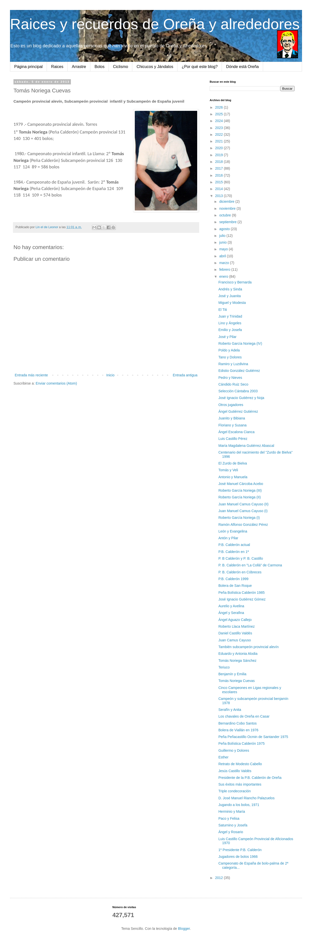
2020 (219, 148)
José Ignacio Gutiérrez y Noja (241, 398)
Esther (223, 757)
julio (222, 236)
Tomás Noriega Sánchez (237, 661)
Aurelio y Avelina (231, 606)
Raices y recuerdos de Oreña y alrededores (155, 24)
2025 (219, 114)
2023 (219, 128)
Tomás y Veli (228, 470)
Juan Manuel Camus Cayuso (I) (243, 511)
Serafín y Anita (229, 710)
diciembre (227, 201)
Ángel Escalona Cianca (236, 432)
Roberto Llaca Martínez (236, 626)
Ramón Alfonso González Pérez (243, 525)
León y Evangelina (232, 531)
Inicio (110, 375)
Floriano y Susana (232, 425)
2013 (219, 196)
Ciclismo (120, 67)
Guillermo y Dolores (233, 750)
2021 (219, 141)
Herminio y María (231, 811)
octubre (225, 215)
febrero (225, 269)
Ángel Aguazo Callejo (235, 620)
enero (224, 276)
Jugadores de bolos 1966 (238, 857)
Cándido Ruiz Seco (233, 384)
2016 (219, 175)
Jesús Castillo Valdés (234, 771)
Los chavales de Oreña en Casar (244, 716)
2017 (219, 168)
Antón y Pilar (228, 538)
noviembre (227, 208)
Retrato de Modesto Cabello (240, 764)
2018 (219, 162)
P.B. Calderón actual (234, 545)
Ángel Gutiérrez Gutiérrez (238, 411)
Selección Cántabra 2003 (238, 391)
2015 (219, 182)
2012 (219, 878)
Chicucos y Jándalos (155, 67)
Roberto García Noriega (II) (239, 497)
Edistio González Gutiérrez (239, 371)
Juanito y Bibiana (231, 418)
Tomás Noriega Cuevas (236, 681)
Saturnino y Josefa (232, 825)
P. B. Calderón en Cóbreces (240, 572)
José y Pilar (227, 337)
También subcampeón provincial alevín (248, 647)
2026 (219, 107)
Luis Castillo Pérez (232, 439)
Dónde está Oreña (242, 67)
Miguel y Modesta (232, 303)
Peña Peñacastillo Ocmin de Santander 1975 (253, 737)
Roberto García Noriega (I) (239, 518)
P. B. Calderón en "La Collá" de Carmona (250, 565)
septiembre (228, 222)
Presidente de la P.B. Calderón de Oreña (250, 778)
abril (223, 256)
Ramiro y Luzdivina (233, 364)
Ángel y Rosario (230, 832)
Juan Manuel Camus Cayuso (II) (243, 504)
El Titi (222, 310)
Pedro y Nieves (230, 378)
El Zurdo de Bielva (232, 463)
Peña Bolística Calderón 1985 (241, 593)
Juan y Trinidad (230, 316)
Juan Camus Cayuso (234, 640)
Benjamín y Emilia (232, 674)
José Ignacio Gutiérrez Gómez (242, 599)
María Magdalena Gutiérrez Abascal (246, 446)
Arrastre (79, 67)
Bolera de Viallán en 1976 (238, 730)
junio (223, 242)
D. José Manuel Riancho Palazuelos (246, 798)
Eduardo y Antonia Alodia (237, 654)
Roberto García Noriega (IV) (240, 343)
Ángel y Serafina (231, 613)
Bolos (100, 67)
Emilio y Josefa (230, 330)
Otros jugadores (230, 405)
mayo (224, 249)
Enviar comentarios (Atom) (56, 383)
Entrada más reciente (31, 375)
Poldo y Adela (229, 350)
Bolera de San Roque (235, 586)
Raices (57, 67)
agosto (225, 229)
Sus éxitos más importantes (239, 784)
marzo (224, 263)
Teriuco (224, 667)
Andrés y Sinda (230, 289)
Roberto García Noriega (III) (240, 490)
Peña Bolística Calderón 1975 (241, 743)
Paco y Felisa (228, 818)
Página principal (28, 67)
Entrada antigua (185, 375)
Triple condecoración (234, 791)
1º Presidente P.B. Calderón (240, 850)
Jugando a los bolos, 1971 (238, 805)
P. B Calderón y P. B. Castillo (240, 558)
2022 (219, 134)
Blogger (184, 929)
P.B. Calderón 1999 (233, 579)
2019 (219, 155)
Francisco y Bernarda (235, 282)
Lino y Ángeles (229, 323)
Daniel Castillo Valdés (235, 633)
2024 (219, 121)
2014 (219, 189)
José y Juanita (229, 296)
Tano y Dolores (230, 357)
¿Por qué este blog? (200, 67)
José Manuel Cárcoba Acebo (240, 484)
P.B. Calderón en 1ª (233, 552)
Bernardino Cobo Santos (237, 723)
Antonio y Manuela (232, 477)
